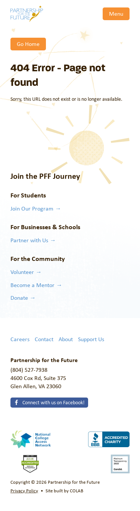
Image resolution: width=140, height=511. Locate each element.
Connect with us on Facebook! (53, 402)
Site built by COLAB (64, 490)
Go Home (28, 44)
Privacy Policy (24, 490)
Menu (116, 13)
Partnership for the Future (26, 13)
